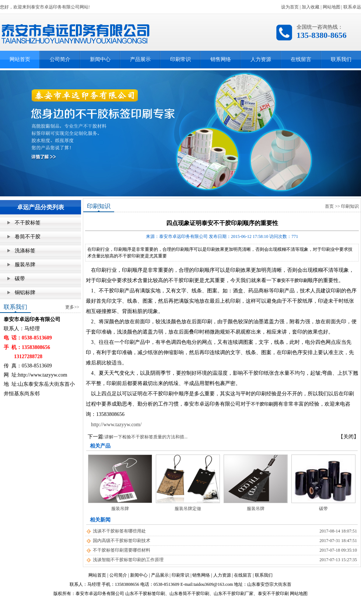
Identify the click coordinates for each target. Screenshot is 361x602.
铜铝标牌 (25, 292)
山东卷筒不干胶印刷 (189, 593)
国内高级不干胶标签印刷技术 (121, 540)
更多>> (72, 307)
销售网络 (220, 59)
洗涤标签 (25, 250)
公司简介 (60, 59)
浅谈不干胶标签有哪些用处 (119, 531)
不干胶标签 (28, 222)
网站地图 (331, 7)
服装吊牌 (25, 264)
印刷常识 (180, 59)
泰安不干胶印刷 (292, 280)
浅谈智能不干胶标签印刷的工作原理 (128, 559)
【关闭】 (348, 436)
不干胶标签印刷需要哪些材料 (121, 550)
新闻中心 (100, 59)
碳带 (20, 278)
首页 (329, 206)
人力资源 (260, 59)
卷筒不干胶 (28, 236)
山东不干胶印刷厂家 (233, 593)
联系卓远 (352, 7)
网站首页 (20, 59)
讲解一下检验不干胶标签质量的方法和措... (146, 436)
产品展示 (140, 59)
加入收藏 (310, 7)
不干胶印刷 (262, 404)
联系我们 (341, 59)
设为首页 (290, 7)
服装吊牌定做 (188, 508)
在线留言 (301, 59)
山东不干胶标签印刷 (145, 593)
